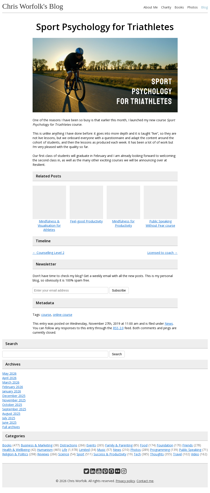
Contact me (145, 481)
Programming (160, 450)
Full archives (11, 427)
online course (62, 314)
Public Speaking (190, 450)
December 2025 (13, 396)
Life (64, 450)
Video (195, 454)
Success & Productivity (110, 454)
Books (179, 7)
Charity (166, 7)
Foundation (165, 445)
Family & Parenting (119, 445)
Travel (177, 454)
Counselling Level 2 (48, 253)
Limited (84, 450)
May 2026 (9, 373)
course (46, 314)
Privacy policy (125, 481)
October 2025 (12, 405)
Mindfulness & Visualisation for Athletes (49, 225)
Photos (192, 7)
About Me (150, 7)
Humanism (45, 450)
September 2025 (14, 409)
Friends (187, 445)
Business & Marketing (36, 445)
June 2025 (9, 422)
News (169, 323)
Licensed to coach (162, 253)
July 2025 (8, 418)
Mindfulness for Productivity (123, 223)
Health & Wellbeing (16, 450)
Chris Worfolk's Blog (32, 6)
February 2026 (12, 387)
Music (101, 450)
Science (63, 454)
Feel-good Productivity (86, 221)
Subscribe (119, 290)
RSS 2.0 (118, 328)
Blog (204, 7)
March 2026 (10, 382)
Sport (80, 454)
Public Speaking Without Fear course (160, 223)
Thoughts (157, 454)
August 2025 (11, 413)
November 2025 (14, 400)
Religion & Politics (15, 454)
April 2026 (9, 378)
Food (144, 445)
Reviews (43, 454)
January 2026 (11, 391)
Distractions (68, 445)
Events (91, 445)
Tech (137, 454)
